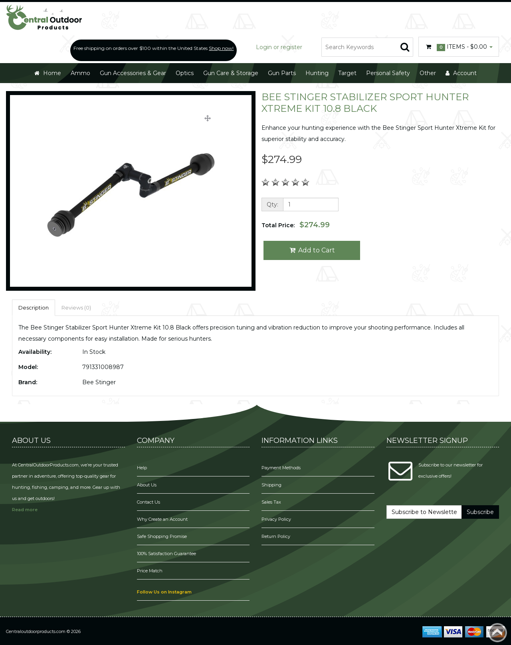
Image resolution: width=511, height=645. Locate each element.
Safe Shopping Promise (162, 536)
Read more (25, 509)
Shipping (271, 485)
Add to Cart (312, 250)
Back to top (497, 632)
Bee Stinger (99, 382)
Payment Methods (281, 467)
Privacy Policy (276, 519)
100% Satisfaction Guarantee (167, 553)
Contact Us (148, 502)
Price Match (149, 571)
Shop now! (221, 48)
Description (33, 307)
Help (142, 467)
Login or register (279, 47)
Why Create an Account (162, 519)
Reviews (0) (76, 307)
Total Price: (295, 224)
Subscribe (480, 512)
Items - (459, 47)
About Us (146, 485)
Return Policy (275, 536)
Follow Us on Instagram (164, 592)
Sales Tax (271, 502)
